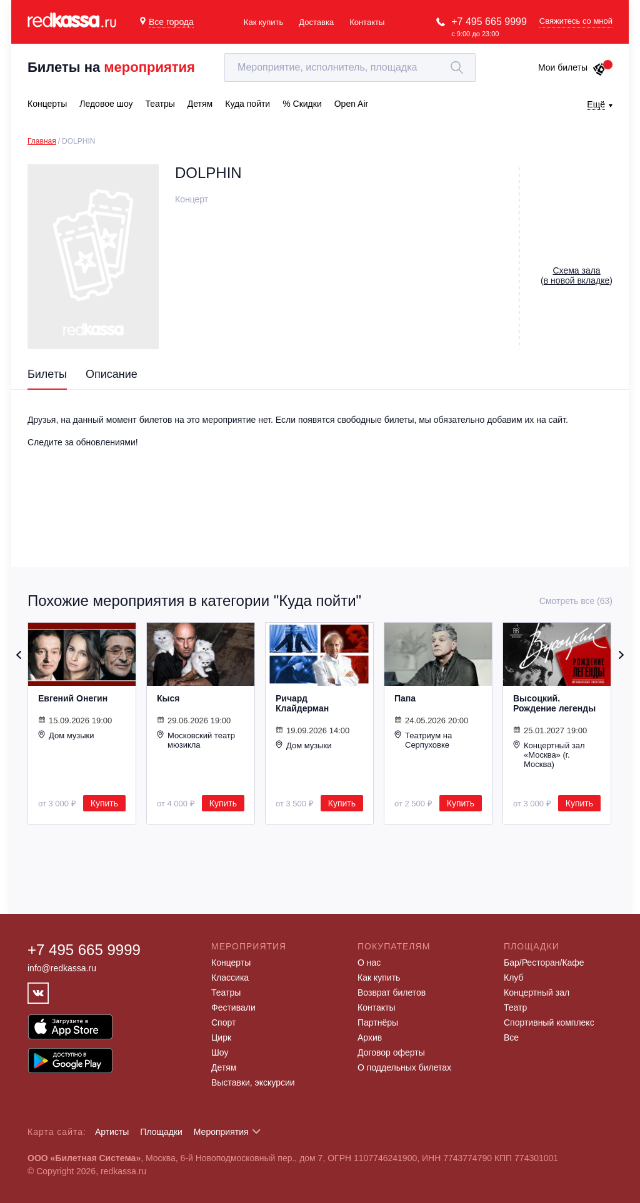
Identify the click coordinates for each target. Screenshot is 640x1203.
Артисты (112, 1132)
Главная (42, 141)
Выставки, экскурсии (253, 1082)
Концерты (231, 963)
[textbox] (350, 67)
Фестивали (233, 1007)
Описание (112, 374)
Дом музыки (66, 735)
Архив (370, 1037)
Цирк (221, 1037)
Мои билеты (572, 67)
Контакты (366, 22)
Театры (226, 993)
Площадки (161, 1132)
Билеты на (111, 67)
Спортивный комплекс (549, 1022)
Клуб (514, 978)
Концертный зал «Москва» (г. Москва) (549, 754)
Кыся (168, 698)
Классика (230, 978)
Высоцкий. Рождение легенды (554, 703)
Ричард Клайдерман (302, 703)
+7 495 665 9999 (489, 21)
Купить (104, 803)
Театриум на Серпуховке (423, 740)
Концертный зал (536, 993)
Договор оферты (391, 1052)
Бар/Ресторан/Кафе (544, 963)
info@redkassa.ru (62, 968)
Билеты (47, 374)
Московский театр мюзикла (196, 740)
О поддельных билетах (404, 1067)
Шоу (219, 1052)
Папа (405, 698)
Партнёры (378, 1022)
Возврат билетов (392, 993)
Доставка (316, 22)
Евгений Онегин (73, 698)
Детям (223, 1067)
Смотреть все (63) (575, 601)
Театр (515, 1007)
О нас (369, 963)
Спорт (223, 1022)
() (576, 275)
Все (511, 1037)
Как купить (263, 22)
